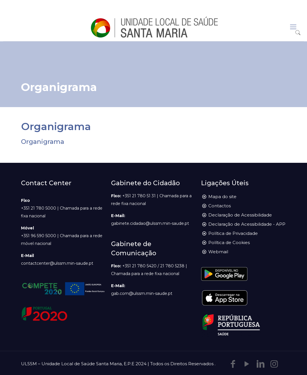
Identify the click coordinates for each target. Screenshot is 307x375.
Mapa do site (222, 196)
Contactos (219, 205)
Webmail (218, 251)
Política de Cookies (229, 242)
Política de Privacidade (233, 233)
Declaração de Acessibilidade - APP (246, 224)
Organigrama (42, 142)
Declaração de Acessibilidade (240, 215)
